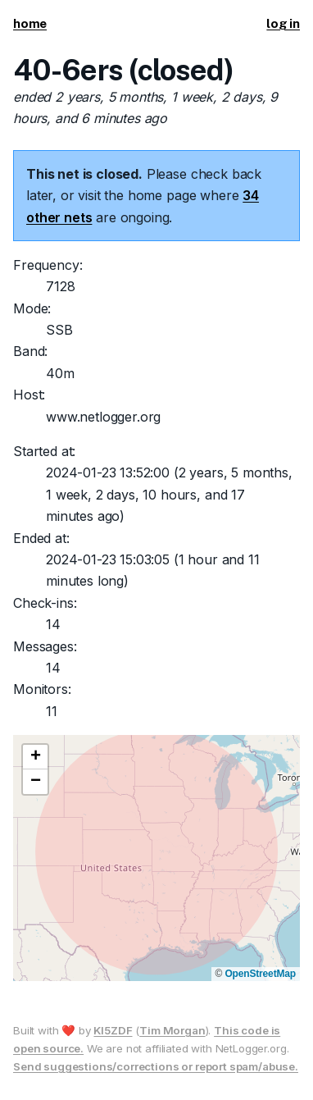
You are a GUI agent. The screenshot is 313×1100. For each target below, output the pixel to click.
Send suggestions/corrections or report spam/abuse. (155, 1066)
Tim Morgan (172, 1030)
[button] (35, 757)
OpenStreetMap (260, 973)
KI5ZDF (112, 1030)
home (30, 23)
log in (283, 23)
